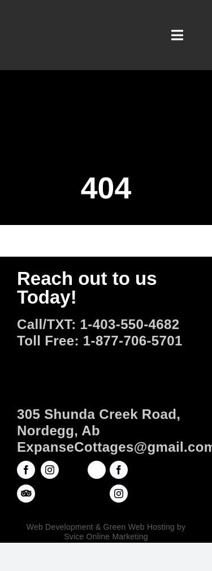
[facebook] (26, 470)
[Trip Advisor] (26, 494)
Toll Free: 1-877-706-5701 (100, 340)
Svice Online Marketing (106, 536)
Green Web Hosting (139, 526)
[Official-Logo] (106, 356)
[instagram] (50, 470)
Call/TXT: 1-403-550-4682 (98, 324)
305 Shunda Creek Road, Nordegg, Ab (98, 422)
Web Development (60, 526)
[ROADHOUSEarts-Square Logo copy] (97, 467)
